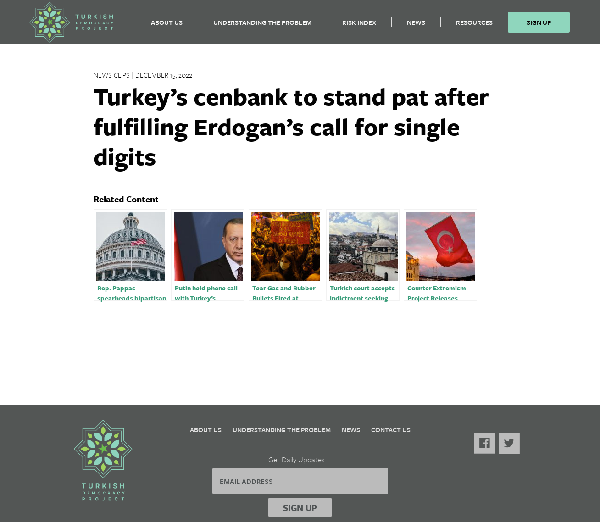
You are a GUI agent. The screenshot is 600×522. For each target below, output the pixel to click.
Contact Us (391, 429)
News (416, 25)
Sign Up (539, 25)
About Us (167, 25)
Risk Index (359, 25)
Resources (474, 25)
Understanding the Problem (262, 25)
